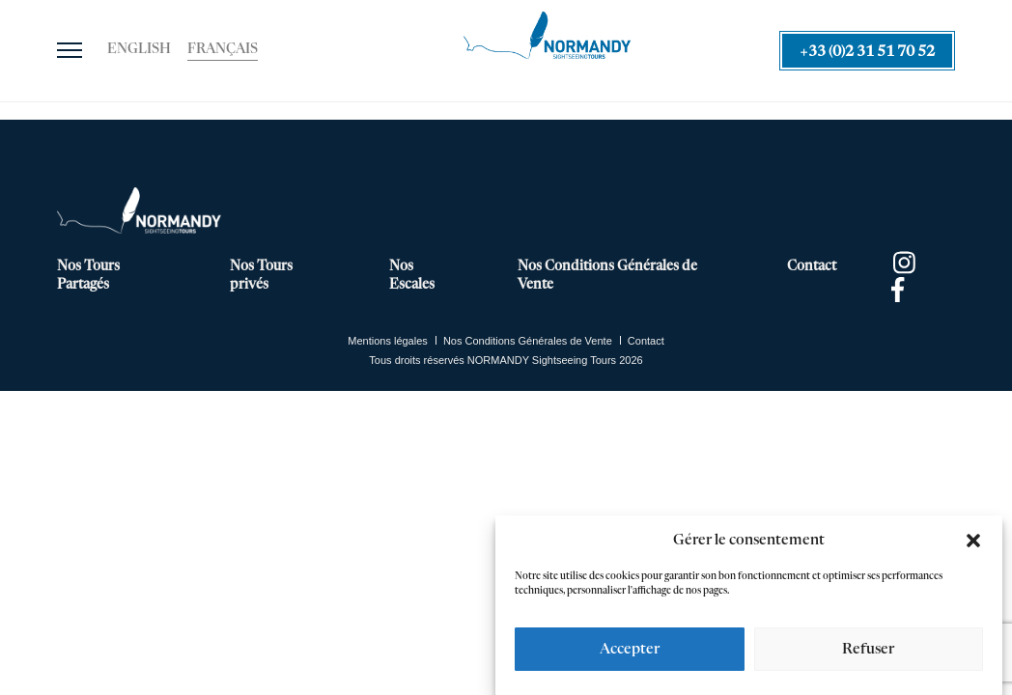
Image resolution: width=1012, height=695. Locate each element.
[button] (973, 540)
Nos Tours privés (261, 276)
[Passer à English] (139, 50)
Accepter (630, 649)
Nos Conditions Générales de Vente (607, 276)
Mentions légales (388, 341)
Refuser (868, 649)
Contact (811, 266)
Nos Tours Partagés (88, 276)
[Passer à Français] (222, 50)
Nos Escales (412, 276)
